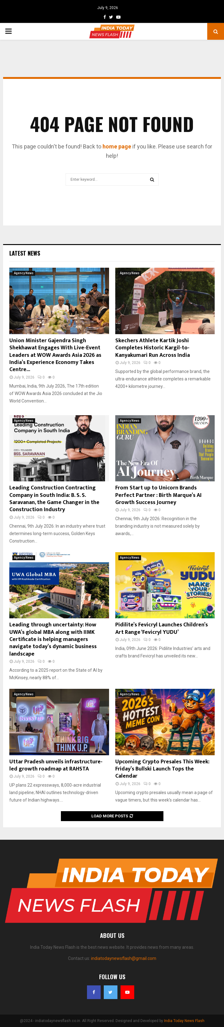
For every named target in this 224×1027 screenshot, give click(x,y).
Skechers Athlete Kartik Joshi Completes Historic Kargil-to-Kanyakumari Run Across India (152, 348)
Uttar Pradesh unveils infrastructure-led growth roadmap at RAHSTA (56, 765)
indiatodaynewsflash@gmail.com (123, 958)
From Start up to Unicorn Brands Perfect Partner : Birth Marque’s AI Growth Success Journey (158, 495)
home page (117, 146)
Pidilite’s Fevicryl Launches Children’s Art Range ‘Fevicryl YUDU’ (161, 628)
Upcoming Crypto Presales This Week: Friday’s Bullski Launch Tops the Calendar (162, 769)
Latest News (24, 253)
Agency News (24, 273)
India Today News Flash (184, 1021)
